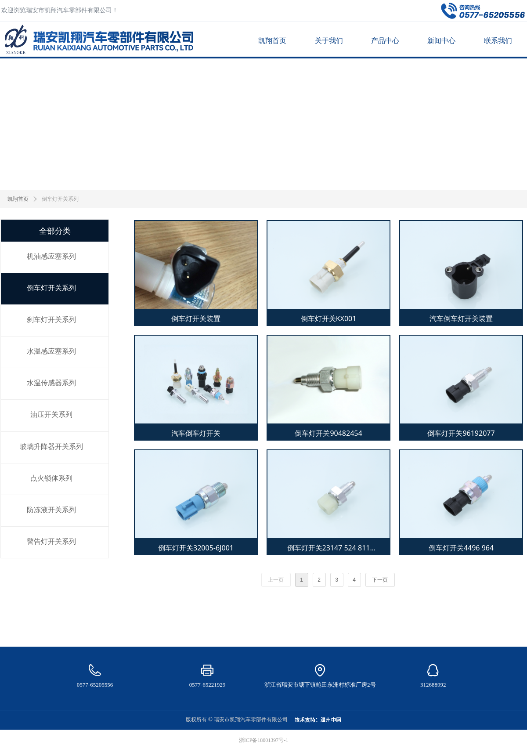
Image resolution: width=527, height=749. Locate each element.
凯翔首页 (18, 199)
